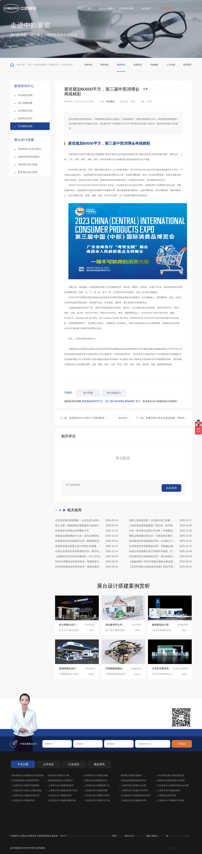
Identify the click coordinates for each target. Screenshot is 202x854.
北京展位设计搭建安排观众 (97, 795)
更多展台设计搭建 (27, 172)
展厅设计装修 (90, 836)
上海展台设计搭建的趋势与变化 (63, 790)
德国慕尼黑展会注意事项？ (61, 780)
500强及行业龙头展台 (29, 149)
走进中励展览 (167, 8)
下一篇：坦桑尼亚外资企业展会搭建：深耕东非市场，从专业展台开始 (161, 418)
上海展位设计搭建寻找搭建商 (25, 785)
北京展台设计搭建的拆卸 (59, 795)
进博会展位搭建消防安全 (96, 780)
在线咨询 (51, 724)
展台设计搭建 (105, 8)
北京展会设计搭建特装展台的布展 (173, 785)
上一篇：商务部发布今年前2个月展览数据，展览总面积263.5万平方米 (85, 418)
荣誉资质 (104, 64)
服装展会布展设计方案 (58, 775)
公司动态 (48, 764)
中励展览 (110, 101)
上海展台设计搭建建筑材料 (133, 800)
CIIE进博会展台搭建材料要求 (25, 780)
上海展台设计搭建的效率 (168, 790)
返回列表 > (123, 418)
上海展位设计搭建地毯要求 (61, 785)
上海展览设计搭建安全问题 (133, 785)
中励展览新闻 (25, 95)
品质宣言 (137, 64)
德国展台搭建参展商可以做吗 (171, 780)
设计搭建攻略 (25, 103)
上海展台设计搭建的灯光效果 (171, 800)
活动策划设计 (103, 836)
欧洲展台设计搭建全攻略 (96, 775)
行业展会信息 (66, 64)
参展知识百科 (25, 118)
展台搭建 (88, 392)
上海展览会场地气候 (166, 795)
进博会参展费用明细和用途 (133, 780)
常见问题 (23, 764)
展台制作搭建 (140, 836)
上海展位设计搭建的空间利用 (134, 790)
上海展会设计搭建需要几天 (97, 785)
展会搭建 (162, 836)
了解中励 (88, 64)
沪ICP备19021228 (177, 836)
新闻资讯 (53, 64)
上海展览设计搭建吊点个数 (97, 800)
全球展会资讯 (25, 110)
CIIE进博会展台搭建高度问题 (170, 775)
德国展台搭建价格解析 (131, 775)
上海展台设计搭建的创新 (96, 790)
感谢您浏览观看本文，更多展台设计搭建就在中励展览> (121, 401)
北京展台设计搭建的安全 (23, 800)
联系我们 (187, 64)
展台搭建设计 (114, 392)
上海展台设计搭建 (74, 836)
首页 (89, 8)
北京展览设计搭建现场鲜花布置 (135, 795)
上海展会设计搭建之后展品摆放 (26, 790)
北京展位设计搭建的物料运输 (62, 800)
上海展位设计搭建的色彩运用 (25, 795)
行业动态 (73, 764)
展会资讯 (99, 764)
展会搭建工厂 (147, 8)
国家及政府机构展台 (29, 156)
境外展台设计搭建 (27, 164)
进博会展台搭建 (126, 8)
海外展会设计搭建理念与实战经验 (28, 775)
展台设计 (120, 836)
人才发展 (171, 64)
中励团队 (154, 64)
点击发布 (171, 487)
